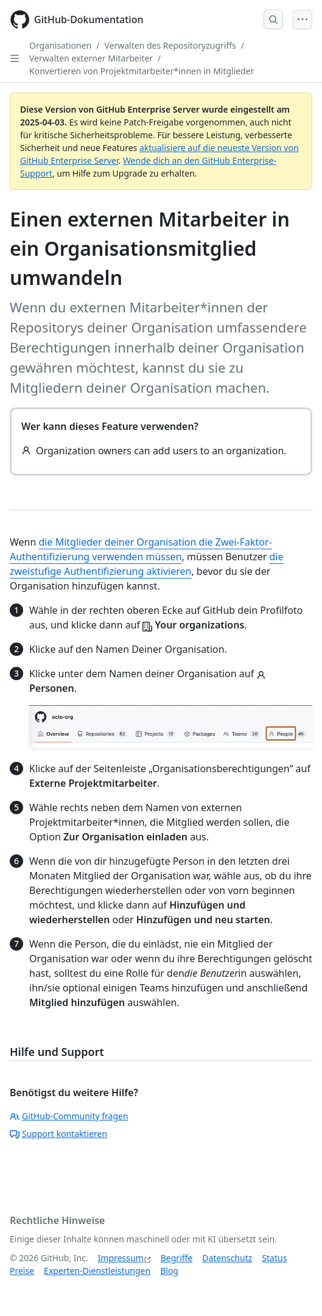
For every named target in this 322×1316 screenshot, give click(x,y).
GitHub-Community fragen (69, 1116)
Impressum (121, 1258)
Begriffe (177, 1258)
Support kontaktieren (58, 1133)
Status (274, 1258)
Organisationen (60, 45)
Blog (169, 1270)
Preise (22, 1270)
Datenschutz (227, 1258)
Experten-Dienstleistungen (97, 1270)
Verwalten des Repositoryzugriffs (170, 45)
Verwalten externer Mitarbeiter (91, 58)
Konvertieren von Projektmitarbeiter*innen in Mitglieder (141, 71)
